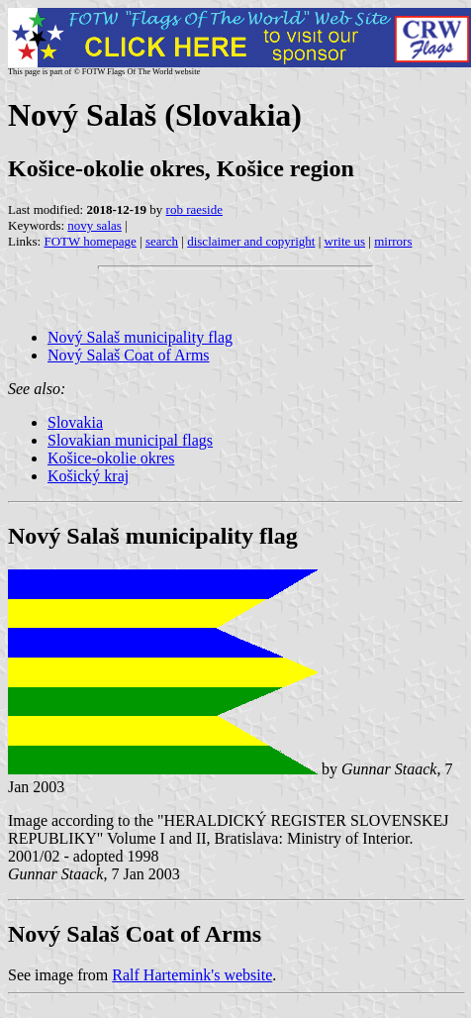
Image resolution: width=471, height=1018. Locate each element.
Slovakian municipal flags (130, 440)
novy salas (94, 225)
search (161, 241)
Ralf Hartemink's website (192, 975)
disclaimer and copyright (251, 241)
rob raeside (194, 209)
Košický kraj (88, 475)
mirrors (393, 241)
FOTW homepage (90, 241)
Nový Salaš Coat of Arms (128, 355)
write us (345, 241)
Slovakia (75, 422)
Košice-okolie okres (110, 458)
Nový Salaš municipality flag (140, 337)
